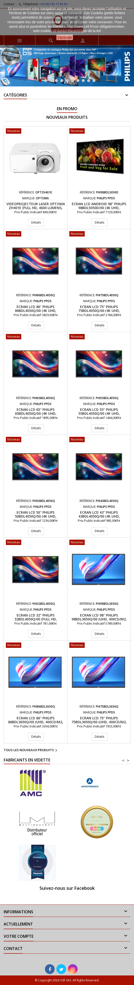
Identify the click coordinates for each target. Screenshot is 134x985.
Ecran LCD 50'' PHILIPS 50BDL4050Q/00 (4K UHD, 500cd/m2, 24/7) (35, 516)
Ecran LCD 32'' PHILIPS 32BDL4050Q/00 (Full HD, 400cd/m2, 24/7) (35, 619)
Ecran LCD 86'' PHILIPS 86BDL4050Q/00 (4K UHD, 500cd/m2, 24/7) (35, 310)
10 (88, 80)
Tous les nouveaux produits (31, 750)
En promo (67, 108)
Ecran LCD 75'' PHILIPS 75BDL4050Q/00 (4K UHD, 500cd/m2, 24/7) (99, 310)
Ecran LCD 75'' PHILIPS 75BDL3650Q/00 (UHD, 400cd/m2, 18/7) (99, 722)
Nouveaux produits (67, 117)
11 (94, 80)
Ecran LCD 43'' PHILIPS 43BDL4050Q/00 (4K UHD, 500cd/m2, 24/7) (99, 516)
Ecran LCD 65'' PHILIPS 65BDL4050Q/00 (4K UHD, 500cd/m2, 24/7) (35, 413)
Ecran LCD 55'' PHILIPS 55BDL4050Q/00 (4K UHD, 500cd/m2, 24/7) (99, 413)
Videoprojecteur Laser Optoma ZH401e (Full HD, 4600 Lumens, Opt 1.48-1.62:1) (35, 208)
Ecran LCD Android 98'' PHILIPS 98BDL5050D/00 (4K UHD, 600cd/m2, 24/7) (99, 208)
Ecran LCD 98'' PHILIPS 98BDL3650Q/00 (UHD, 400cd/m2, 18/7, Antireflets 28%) (99, 619)
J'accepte (65, 37)
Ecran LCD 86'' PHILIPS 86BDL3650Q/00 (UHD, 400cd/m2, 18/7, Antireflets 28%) (35, 722)
